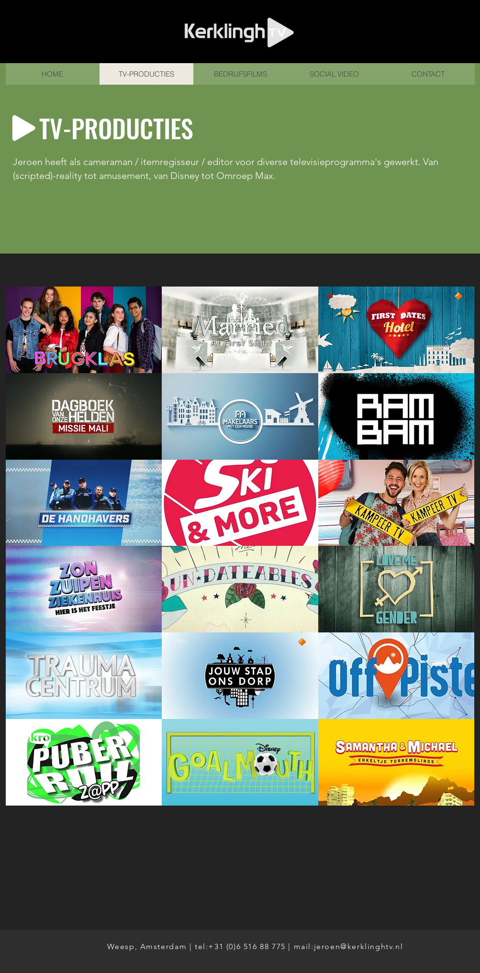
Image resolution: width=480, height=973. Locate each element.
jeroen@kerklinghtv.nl (358, 946)
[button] (84, 330)
